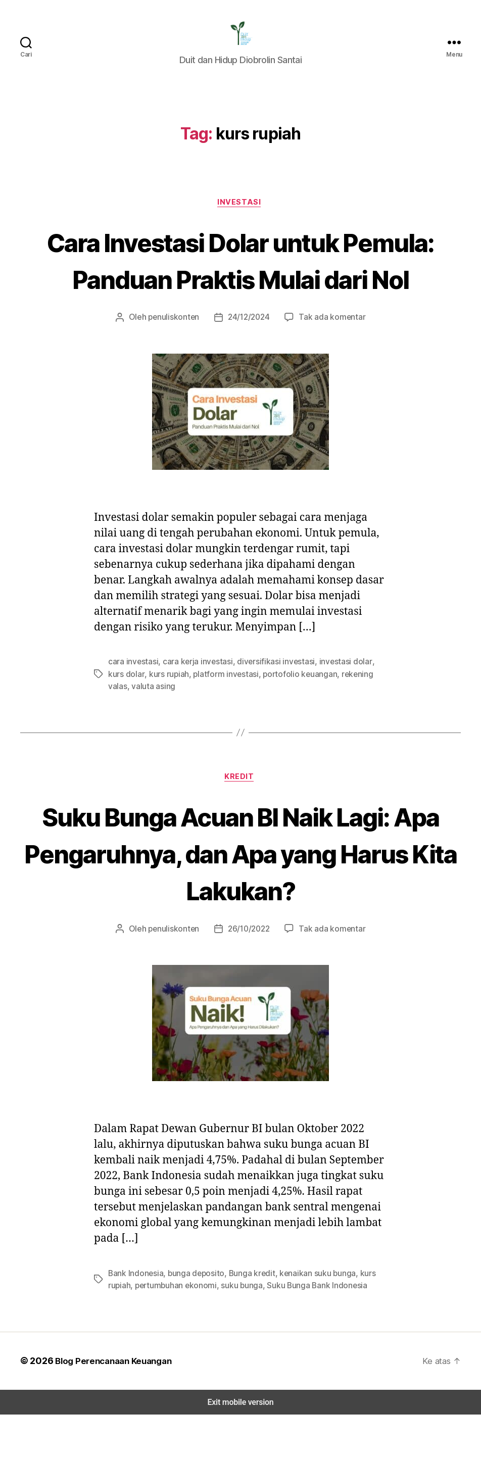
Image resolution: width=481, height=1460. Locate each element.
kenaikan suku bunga (309, 1319)
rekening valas (334, 718)
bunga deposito (193, 1319)
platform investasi (202, 718)
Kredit (240, 822)
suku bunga (236, 1331)
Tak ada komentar (329, 361)
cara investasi (132, 706)
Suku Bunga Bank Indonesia (310, 1331)
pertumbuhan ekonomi (173, 1331)
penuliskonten (177, 361)
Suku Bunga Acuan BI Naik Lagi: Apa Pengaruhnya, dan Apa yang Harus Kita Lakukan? (240, 898)
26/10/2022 (248, 974)
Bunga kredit (246, 1319)
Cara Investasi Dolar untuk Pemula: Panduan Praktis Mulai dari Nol (240, 285)
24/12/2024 (248, 361)
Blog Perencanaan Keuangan (112, 1406)
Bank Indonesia (135, 1319)
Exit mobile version (240, 1447)
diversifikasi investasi (266, 706)
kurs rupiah (148, 718)
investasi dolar (331, 706)
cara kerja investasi (193, 706)
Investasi (240, 209)
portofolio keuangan (270, 718)
